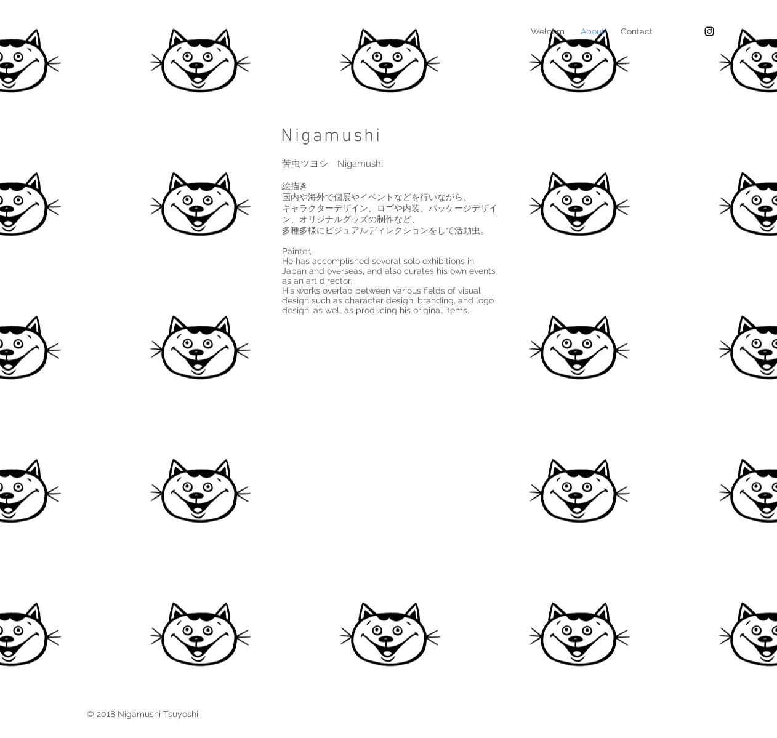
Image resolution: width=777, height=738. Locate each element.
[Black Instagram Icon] (709, 31)
